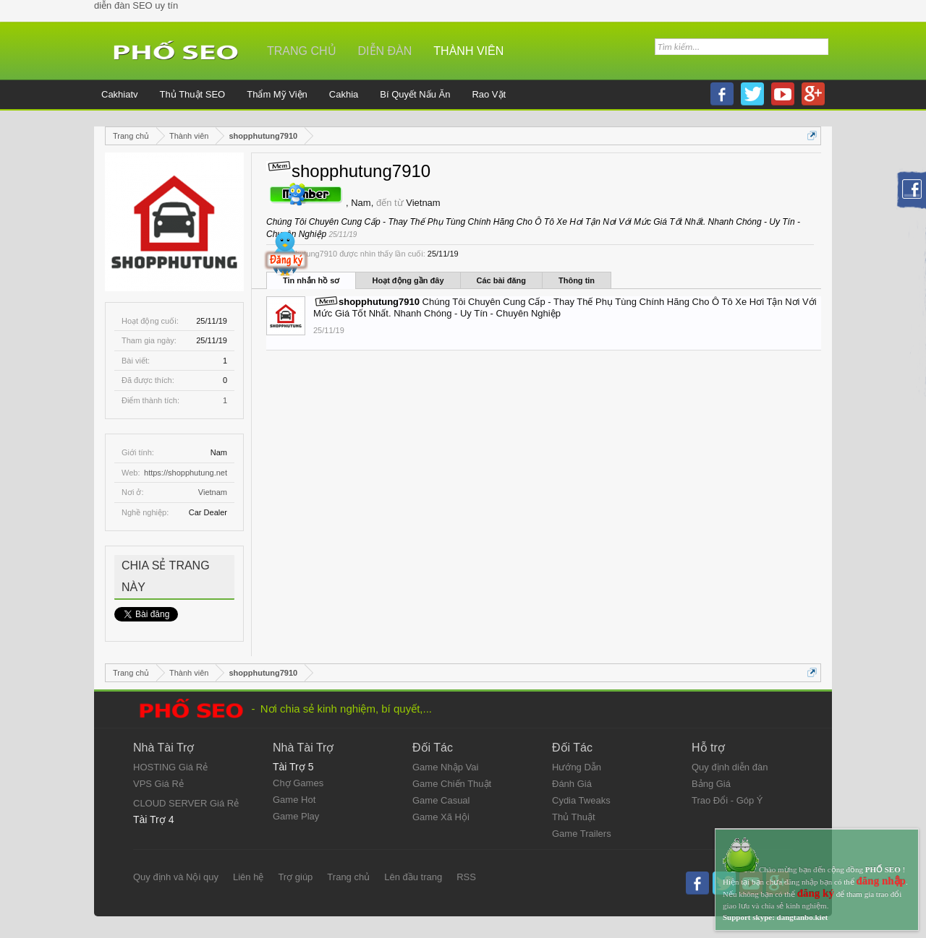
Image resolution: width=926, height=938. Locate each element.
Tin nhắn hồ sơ (311, 280)
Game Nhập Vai (445, 767)
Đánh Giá (572, 783)
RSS (466, 877)
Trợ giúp (295, 877)
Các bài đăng (501, 280)
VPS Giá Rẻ (158, 783)
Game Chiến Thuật (451, 783)
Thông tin (576, 280)
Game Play (296, 816)
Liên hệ (248, 877)
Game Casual (441, 800)
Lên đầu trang (413, 877)
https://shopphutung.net (185, 472)
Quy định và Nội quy (175, 877)
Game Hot (294, 799)
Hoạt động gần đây (407, 280)
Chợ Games (298, 783)
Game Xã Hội (441, 817)
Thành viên (468, 51)
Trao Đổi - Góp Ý (727, 800)
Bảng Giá (711, 783)
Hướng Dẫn (576, 767)
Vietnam (212, 492)
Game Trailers (581, 833)
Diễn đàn (385, 51)
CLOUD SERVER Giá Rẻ (186, 803)
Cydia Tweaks (581, 800)
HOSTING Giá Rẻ (170, 767)
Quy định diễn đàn (730, 767)
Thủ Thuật (573, 817)
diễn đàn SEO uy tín (136, 5)
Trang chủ (301, 51)
